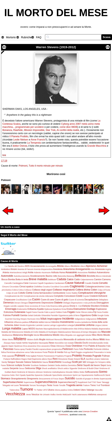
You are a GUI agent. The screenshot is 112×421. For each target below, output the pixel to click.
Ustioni (76, 390)
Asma (62, 272)
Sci (96, 362)
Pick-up (67, 352)
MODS (31, 328)
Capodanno (49, 283)
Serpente (14, 368)
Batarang (70, 276)
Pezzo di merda (55, 352)
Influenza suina (36, 322)
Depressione (47, 302)
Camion (98, 279)
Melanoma (18, 335)
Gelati (30, 315)
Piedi (73, 352)
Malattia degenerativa (101, 329)
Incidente (68, 318)
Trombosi (105, 385)
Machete (39, 329)
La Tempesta (34, 142)
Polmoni (23, 165)
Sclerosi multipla (14, 365)
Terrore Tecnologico (38, 385)
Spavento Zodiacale (43, 375)
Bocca (4, 279)
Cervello (103, 283)
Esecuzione (79, 309)
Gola (94, 315)
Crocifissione (21, 300)
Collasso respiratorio (64, 289)
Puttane (6, 359)
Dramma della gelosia (59, 306)
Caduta (61, 279)
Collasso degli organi (42, 290)
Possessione (49, 356)
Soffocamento (91, 372)
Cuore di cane (47, 299)
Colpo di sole (12, 293)
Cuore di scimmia (76, 300)
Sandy (4, 362)
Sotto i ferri (15, 375)
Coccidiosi (54, 287)
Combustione (58, 293)
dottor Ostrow (20, 145)
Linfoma (90, 325)
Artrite (30, 272)
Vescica (35, 394)
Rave (50, 359)
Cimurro (5, 287)
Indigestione (80, 319)
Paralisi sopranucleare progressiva (47, 349)
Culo (29, 300)
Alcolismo (75, 266)
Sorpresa (6, 375)
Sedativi (51, 365)
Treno (93, 385)
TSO (94, 382)
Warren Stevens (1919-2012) (56, 47)
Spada (23, 375)
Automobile (7, 276)
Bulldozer (52, 279)
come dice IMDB (68, 127)
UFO (45, 390)
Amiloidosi (5, 269)
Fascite (41, 312)
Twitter (39, 390)
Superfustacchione (13, 382)
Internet (47, 322)
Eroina (70, 309)
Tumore (26, 389)
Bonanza (7, 130)
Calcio (70, 279)
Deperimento (34, 302)
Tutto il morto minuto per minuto (46, 165)
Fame (34, 312)
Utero (83, 390)
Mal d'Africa (79, 329)
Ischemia (8, 325)
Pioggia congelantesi (84, 352)
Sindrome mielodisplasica (54, 372)
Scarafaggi (66, 362)
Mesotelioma (46, 335)
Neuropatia (43, 343)
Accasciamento (37, 266)
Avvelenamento (37, 276)
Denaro (17, 303)
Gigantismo (85, 315)
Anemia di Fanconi (25, 269)
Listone (104, 325)
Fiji (94, 312)
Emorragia (10, 309)
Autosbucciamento (22, 276)
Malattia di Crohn (31, 332)
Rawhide (18, 130)
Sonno (103, 371)
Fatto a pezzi (49, 312)
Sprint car (76, 375)
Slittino (76, 372)
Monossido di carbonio (74, 339)
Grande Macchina (96, 145)
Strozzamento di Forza (48, 379)
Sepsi (103, 365)
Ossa (53, 346)
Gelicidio (37, 315)
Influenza (8, 322)
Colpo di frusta (104, 290)
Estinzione (9, 312)
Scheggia (90, 362)
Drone (72, 306)
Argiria (108, 269)
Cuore (36, 299)
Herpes (23, 319)
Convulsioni (69, 296)
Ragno (24, 359)
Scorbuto (35, 365)
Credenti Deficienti (98, 296)
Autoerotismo (103, 272)
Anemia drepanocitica (43, 269)
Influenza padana (21, 322)
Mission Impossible (34, 130)
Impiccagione (54, 318)
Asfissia (55, 272)
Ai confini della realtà (68, 130)
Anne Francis (38, 139)
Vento (28, 394)
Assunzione (82, 272)
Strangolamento (18, 378)
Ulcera (51, 390)
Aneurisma (69, 269)
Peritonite (88, 349)
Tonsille (62, 385)
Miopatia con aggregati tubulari (78, 335)
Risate (70, 359)
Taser (98, 382)
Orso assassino (43, 346)
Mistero (20, 339)
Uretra (70, 390)
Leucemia (80, 325)
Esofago (91, 309)
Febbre (59, 312)
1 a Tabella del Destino (14, 266)
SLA (83, 359)
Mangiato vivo (95, 332)
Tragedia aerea (74, 385)
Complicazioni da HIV (14, 296)
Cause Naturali (74, 282)
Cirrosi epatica (26, 286)
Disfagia (66, 303)
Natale (19, 343)
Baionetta (62, 276)
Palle (108, 346)
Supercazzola (105, 379)
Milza (62, 335)
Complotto (59, 296)
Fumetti (15, 315)
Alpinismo (91, 266)
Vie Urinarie (45, 394)
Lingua (98, 325)
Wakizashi (66, 394)
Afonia (60, 266)
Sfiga (38, 368)
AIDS (27, 266)
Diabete (58, 302)
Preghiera (59, 356)
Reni (55, 359)
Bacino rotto (51, 276)
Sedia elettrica (61, 365)
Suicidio (70, 378)
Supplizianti (82, 382)
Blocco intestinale (103, 276)
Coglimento (77, 286)
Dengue (24, 303)
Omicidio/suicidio (96, 343)
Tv (35, 390)
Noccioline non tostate (64, 343)
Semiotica (72, 365)
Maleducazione (64, 332)
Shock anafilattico (49, 368)
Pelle (81, 349)
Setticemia (30, 368)
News (51, 343)
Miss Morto (97, 335)
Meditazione (7, 335)
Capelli (40, 283)
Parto (76, 349)
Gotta (106, 315)
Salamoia (104, 359)
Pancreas (8, 349)
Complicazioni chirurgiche (92, 292)
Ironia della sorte (100, 322)
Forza (99, 312)
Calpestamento (87, 279)
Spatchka (30, 375)
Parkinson (67, 349)
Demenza (8, 302)
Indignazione (91, 319)
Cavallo (88, 283)
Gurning (16, 319)
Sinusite (69, 372)
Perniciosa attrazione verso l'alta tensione (24, 352)
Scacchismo (54, 362)
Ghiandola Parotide (49, 315)
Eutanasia (19, 312)
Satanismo (37, 362)
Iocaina (77, 322)
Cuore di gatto (61, 299)
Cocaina (46, 287)
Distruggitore (102, 302)
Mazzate (106, 331)
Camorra (106, 279)
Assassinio (71, 272)
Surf (89, 382)
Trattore (86, 385)
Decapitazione (91, 299)
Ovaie (68, 346)
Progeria (67, 356)
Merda (36, 335)
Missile (106, 335)
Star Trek (50, 130)
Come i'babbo (72, 293)
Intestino (55, 322)
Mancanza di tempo (80, 332)
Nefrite (25, 343)
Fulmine (7, 315)
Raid (29, 359)
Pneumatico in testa (102, 352)
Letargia (70, 325)
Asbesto (37, 272)
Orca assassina (29, 346)
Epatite (40, 309)
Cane (26, 283)
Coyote (86, 296)
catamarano (82, 394)
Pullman (106, 356)
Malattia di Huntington (48, 332)
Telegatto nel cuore (10, 385)
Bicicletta (91, 276)
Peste (44, 352)
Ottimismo (60, 346)
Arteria (6, 272)
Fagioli (28, 312)
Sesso (21, 368)
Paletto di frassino (97, 346)
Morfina (89, 339)
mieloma (92, 394)
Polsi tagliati (31, 356)
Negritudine (33, 343)
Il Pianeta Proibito (18, 136)
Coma (29, 292)
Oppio (10, 346)
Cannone (33, 283)
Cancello (8, 283)
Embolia (104, 306)
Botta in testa (22, 279)
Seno (80, 365)
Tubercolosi (14, 390)
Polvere (40, 356)
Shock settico (63, 368)
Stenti (107, 375)
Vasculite (98, 390)
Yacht (74, 394)
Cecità (95, 283)
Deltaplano (103, 300)
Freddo (105, 312)
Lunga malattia (11, 328)
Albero (67, 266)
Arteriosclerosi (16, 272)
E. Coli (79, 306)
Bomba (11, 279)
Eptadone (57, 309)
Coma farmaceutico (42, 293)
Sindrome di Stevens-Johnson (30, 372)
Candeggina (17, 283)
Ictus (43, 318)
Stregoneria (32, 378)
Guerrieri (9, 319)
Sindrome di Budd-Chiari (88, 368)
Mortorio (11, 37)
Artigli (24, 272)
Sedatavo (43, 365)
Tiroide (56, 385)
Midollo (56, 335)
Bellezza (80, 275)
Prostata (87, 355)
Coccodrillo (64, 287)
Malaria (88, 329)
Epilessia (48, 309)
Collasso (27, 290)
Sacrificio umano (93, 359)
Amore (13, 269)
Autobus (92, 272)
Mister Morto (7, 339)
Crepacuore (9, 299)
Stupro (61, 379)
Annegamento (82, 269)
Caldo (77, 279)
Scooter (26, 365)
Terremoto (24, 385)
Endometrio (22, 309)
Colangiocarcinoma (94, 286)
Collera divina (82, 289)
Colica (21, 290)
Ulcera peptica (61, 390)
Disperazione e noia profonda (83, 303)
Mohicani (50, 339)
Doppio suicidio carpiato (14, 306)
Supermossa (29, 382)
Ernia (63, 309)
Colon (94, 289)
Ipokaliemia (86, 322)
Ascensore (46, 272)
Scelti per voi (79, 362)
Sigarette (73, 368)
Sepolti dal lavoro (91, 365)
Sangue (11, 362)
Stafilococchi (99, 375)
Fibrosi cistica (87, 312)
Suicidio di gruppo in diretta (87, 379)
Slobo (81, 372)
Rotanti (77, 359)
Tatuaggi (105, 382)
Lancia (46, 325)
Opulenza (18, 346)
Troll (98, 385)
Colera (15, 290)
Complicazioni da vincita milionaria (38, 296)
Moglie (42, 339)
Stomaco (5, 378)
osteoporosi (102, 394)
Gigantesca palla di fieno (69, 315)
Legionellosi (61, 325)
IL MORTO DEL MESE (56, 12)
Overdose (77, 345)
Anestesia (58, 269)
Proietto (77, 355)
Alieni (82, 266)
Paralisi (28, 349)
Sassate (20, 362)
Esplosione (101, 309)
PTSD (85, 346)
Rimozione (62, 359)
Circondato (14, 287)
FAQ (38, 37)
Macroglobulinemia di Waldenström (58, 329)
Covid (79, 296)
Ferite (78, 312)
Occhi (85, 343)
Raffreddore (16, 359)
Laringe (52, 325)
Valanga (90, 390)
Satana (27, 362)
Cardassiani (59, 283)
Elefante (86, 306)
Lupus (25, 328)
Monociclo (58, 339)
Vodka (52, 394)
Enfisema (31, 309)
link (4, 155)
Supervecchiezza (46, 382)
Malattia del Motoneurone (12, 332)
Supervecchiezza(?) (67, 382)
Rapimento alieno (39, 359)
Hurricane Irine (33, 319)
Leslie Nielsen (20, 139)
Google (100, 315)
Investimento (67, 322)
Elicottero (95, 306)
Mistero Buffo (33, 339)
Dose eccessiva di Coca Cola (37, 306)
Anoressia (100, 269)
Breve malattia (38, 279)
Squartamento (87, 375)
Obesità (78, 343)
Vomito (59, 394)
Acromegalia (51, 266)
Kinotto (23, 325)
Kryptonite (30, 325)
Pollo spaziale (8, 356)
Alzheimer (102, 266)
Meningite (28, 335)
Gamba (23, 315)
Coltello (21, 293)
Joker (16, 325)
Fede (64, 312)
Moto (102, 339)
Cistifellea (38, 287)
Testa (49, 385)
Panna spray (19, 349)
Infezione (102, 318)
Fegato (71, 312)
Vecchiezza (15, 394)
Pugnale (96, 355)
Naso (13, 343)
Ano (93, 269)
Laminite (39, 325)
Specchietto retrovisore (62, 375)
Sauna (45, 362)
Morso (96, 339)
